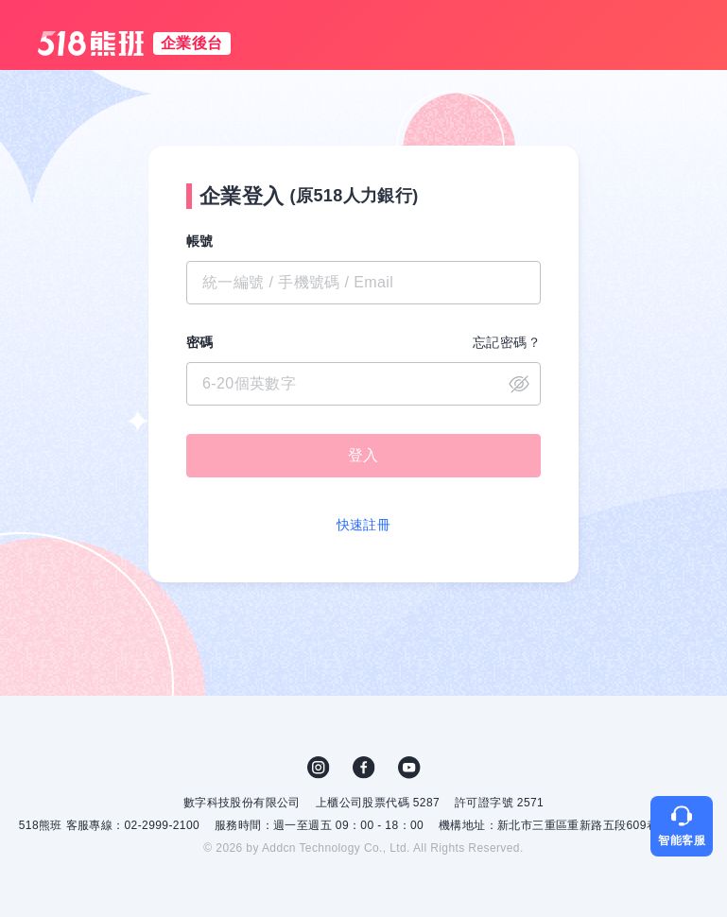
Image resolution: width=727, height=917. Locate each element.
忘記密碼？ (507, 342)
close (519, 384)
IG (318, 767)
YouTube (409, 767)
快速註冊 (364, 524)
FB (364, 767)
